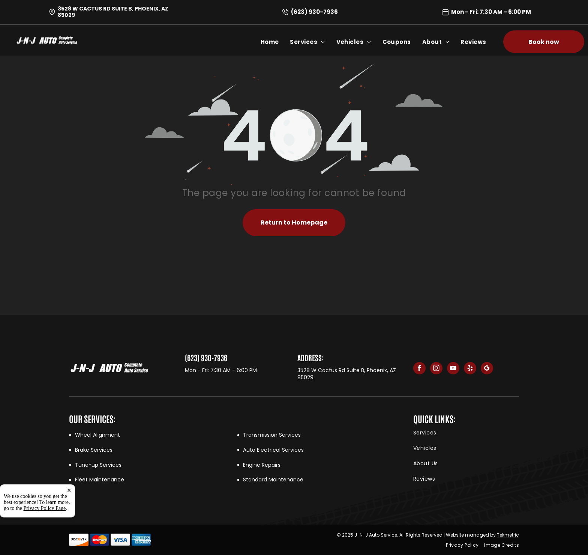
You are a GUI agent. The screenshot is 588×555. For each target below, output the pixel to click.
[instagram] (436, 369)
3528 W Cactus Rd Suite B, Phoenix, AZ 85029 (113, 12)
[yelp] (470, 369)
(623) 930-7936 (314, 12)
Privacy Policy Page (45, 508)
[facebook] (419, 369)
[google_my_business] (487, 369)
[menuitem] (275, 42)
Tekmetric (508, 535)
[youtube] (453, 369)
